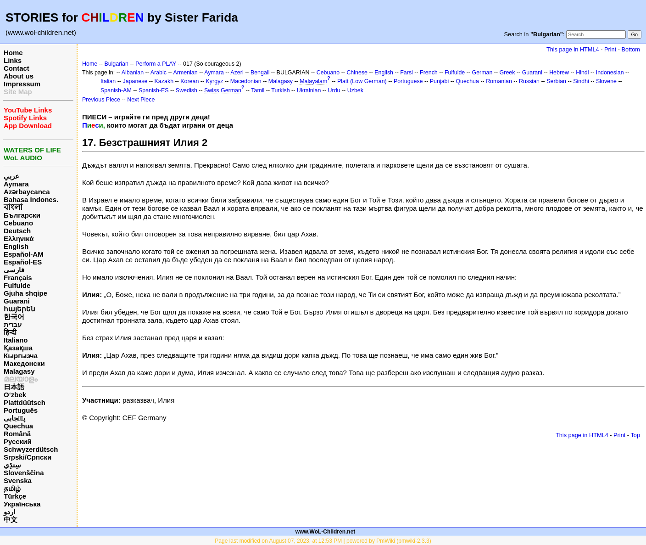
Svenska (18, 480)
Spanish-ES (154, 90)
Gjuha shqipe (25, 293)
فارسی (14, 270)
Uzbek (355, 90)
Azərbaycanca (27, 192)
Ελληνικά (18, 238)
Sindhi (581, 81)
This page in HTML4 (572, 49)
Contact (16, 68)
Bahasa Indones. (31, 199)
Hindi (582, 72)
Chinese (357, 72)
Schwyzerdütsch (31, 449)
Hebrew (559, 72)
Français (18, 277)
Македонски (24, 363)
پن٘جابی (14, 418)
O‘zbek (15, 395)
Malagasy (19, 371)
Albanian (133, 72)
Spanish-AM (116, 90)
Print (610, 49)
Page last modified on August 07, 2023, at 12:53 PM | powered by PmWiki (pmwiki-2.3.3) (323, 541)
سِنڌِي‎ (12, 465)
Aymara (16, 184)
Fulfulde (17, 285)
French (429, 72)
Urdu (334, 90)
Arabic (158, 72)
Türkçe (15, 496)
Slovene (606, 81)
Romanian (499, 81)
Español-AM (24, 254)
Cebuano (18, 223)
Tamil (257, 90)
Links (13, 60)
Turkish (280, 90)
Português (21, 410)
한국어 (14, 316)
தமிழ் (12, 488)
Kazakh (164, 81)
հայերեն (19, 309)
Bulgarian (116, 64)
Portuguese (408, 81)
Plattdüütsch (24, 402)
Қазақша (18, 348)
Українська (22, 504)
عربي (11, 176)
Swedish (186, 90)
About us (18, 76)
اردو (9, 512)
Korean (189, 81)
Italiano (16, 340)
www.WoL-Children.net (325, 531)
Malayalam (313, 81)
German (482, 72)
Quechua (18, 426)
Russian (529, 81)
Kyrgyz (214, 81)
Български (22, 215)
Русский (18, 441)
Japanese (135, 81)
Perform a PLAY (155, 64)
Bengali (260, 72)
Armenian (185, 72)
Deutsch (17, 231)
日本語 (14, 387)
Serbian (556, 81)
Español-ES (23, 262)
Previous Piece (101, 99)
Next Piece (141, 99)
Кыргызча (21, 356)
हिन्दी (10, 332)
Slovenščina (24, 473)
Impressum (22, 84)
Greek (507, 72)
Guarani (17, 301)
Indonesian (610, 72)
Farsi (406, 72)
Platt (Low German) (362, 81)
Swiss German (222, 90)
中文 (10, 519)
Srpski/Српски (27, 457)
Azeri (236, 72)
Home (13, 52)
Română (17, 434)
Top (635, 435)
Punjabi (439, 81)
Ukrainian (309, 90)
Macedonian (246, 81)
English (16, 246)
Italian (108, 81)
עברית (13, 324)
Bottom (631, 49)
